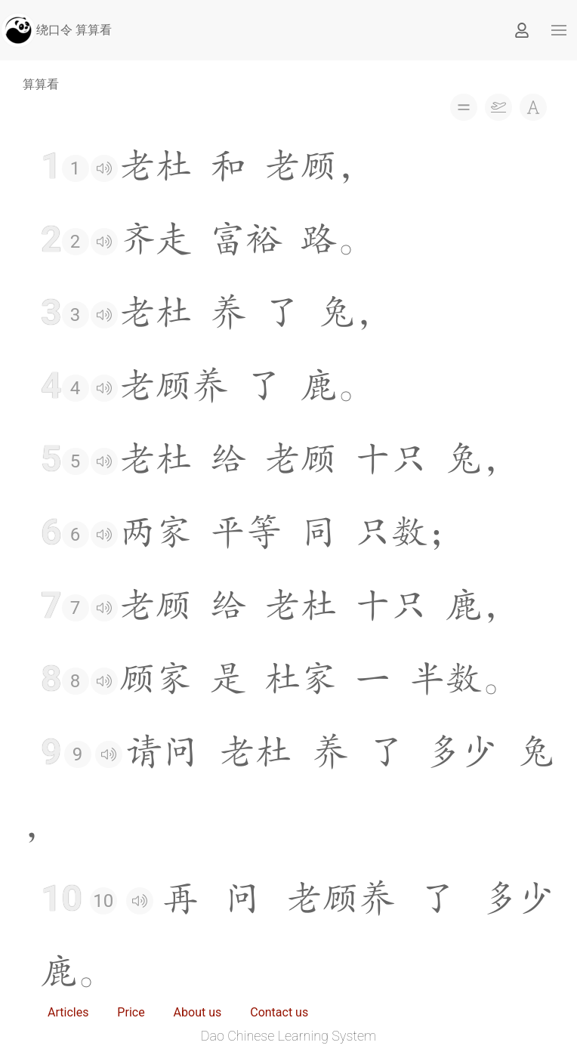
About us (198, 1012)
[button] (559, 30)
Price (130, 1012)
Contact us (279, 1012)
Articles (68, 1012)
